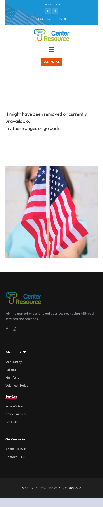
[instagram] (55, 11)
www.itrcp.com (48, 487)
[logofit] (23, 294)
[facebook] (48, 11)
